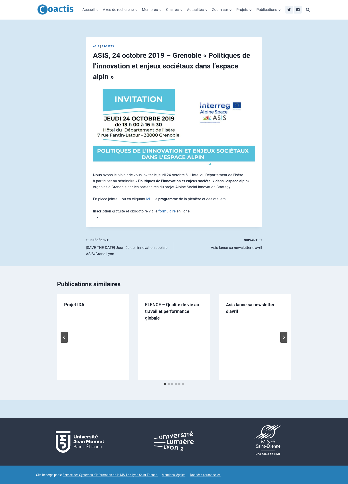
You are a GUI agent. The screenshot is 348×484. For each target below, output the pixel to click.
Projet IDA (74, 304)
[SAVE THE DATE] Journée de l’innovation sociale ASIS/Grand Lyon (128, 246)
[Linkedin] (298, 10)
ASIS (96, 46)
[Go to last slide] (64, 337)
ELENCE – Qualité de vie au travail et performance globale (172, 311)
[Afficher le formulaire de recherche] (308, 10)
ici (147, 199)
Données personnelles (205, 475)
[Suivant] (283, 337)
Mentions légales (173, 475)
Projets (108, 46)
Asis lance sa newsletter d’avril (220, 243)
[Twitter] (289, 10)
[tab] (165, 384)
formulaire (167, 211)
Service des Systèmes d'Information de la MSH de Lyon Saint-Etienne (110, 475)
